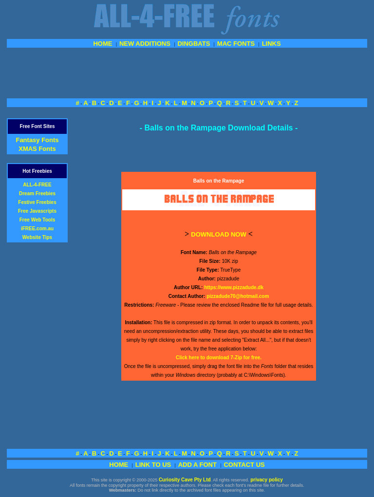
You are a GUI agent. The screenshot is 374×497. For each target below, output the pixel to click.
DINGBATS (193, 43)
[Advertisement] (187, 72)
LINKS (271, 43)
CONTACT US (244, 464)
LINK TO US (153, 464)
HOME (102, 43)
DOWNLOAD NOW (218, 234)
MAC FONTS (236, 43)
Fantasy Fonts (37, 140)
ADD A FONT (197, 464)
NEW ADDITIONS (144, 43)
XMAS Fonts (37, 148)
